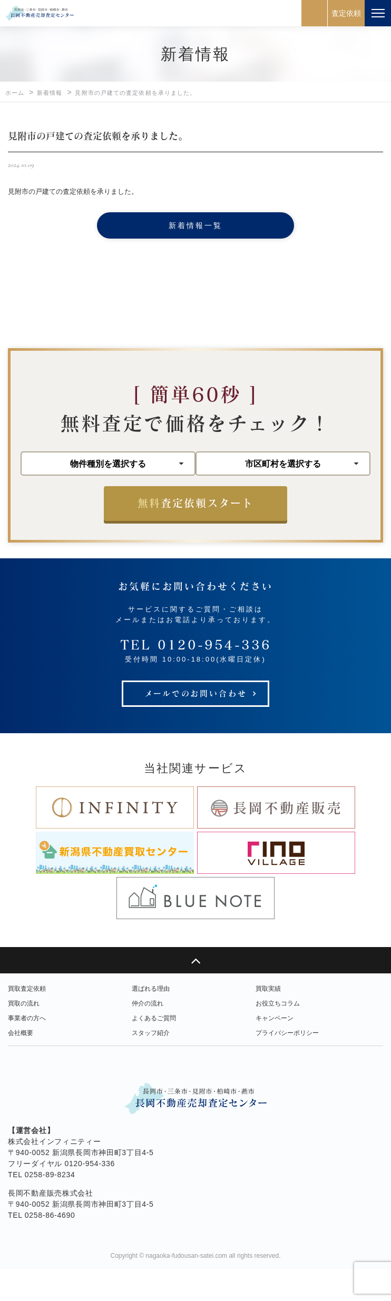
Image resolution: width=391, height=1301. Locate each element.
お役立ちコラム (278, 1035)
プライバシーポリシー (287, 1065)
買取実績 (268, 1020)
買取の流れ (24, 1035)
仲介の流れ (147, 1035)
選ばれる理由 (151, 1020)
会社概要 (20, 1065)
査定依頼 (346, 13)
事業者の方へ (27, 1050)
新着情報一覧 (195, 225)
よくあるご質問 (154, 1050)
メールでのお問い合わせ (195, 725)
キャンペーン (275, 1050)
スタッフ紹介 (151, 1065)
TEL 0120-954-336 (195, 676)
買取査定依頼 (27, 1020)
